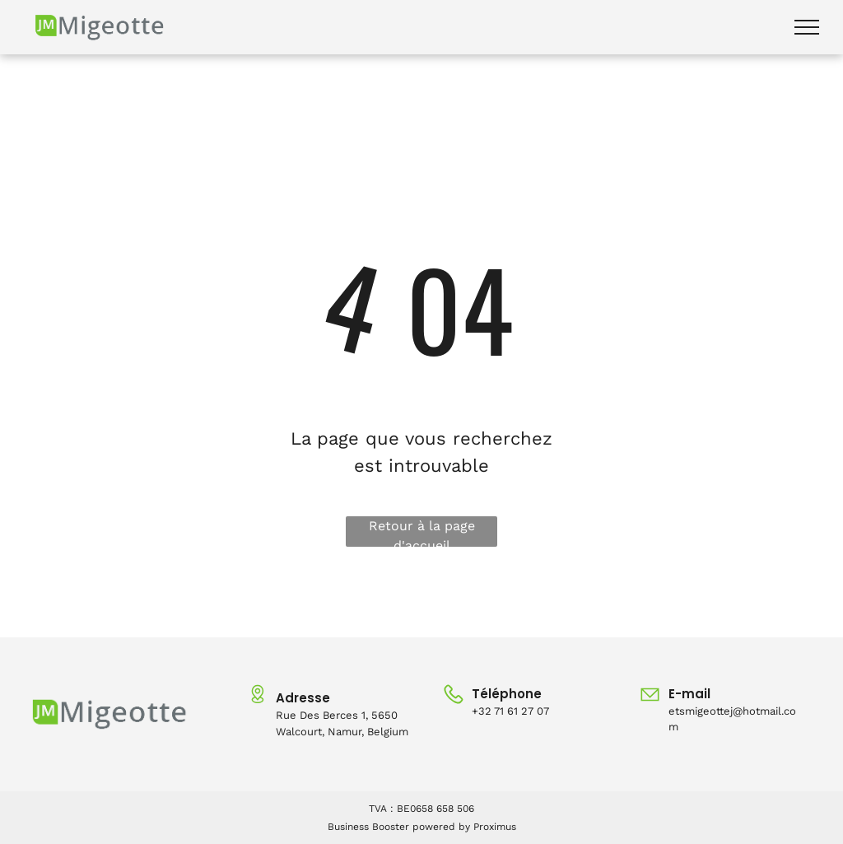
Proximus (494, 826)
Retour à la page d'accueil (422, 532)
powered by (441, 826)
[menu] (806, 27)
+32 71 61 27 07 (510, 711)
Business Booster (368, 826)
